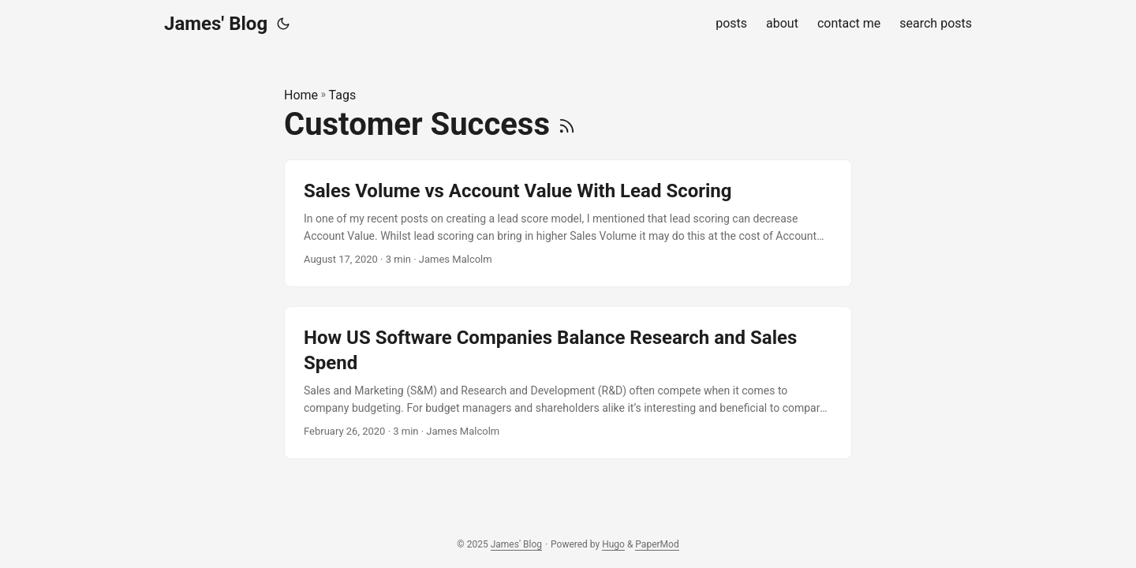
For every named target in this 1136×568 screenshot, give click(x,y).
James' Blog (215, 24)
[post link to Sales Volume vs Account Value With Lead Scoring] (568, 223)
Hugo (613, 544)
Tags (343, 95)
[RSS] (567, 124)
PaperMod (656, 544)
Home (301, 95)
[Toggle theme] (283, 23)
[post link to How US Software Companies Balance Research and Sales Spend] (568, 382)
